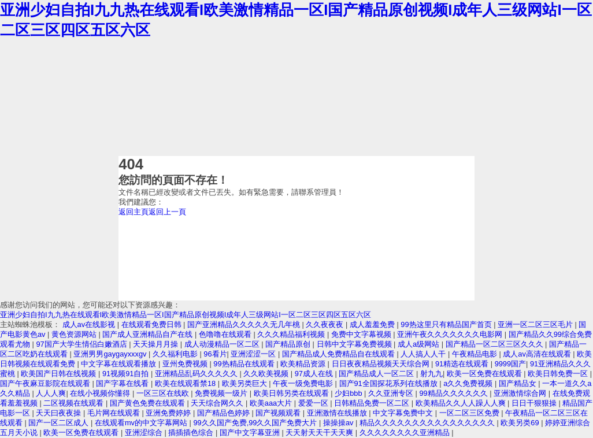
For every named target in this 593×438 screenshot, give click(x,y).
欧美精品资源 (304, 363)
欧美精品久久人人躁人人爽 (462, 403)
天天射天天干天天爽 (320, 432)
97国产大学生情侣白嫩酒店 (82, 344)
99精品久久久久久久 (454, 393)
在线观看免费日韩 (152, 324)
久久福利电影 (176, 354)
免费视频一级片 (222, 393)
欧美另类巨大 (245, 383)
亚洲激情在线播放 (338, 413)
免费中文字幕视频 (362, 334)
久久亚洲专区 (392, 393)
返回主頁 (133, 211)
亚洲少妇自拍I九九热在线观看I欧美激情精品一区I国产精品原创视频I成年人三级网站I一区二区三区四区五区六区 (185, 314)
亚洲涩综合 (145, 432)
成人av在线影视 (89, 324)
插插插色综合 (192, 432)
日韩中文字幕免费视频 (355, 344)
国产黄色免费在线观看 (148, 403)
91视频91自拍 (126, 373)
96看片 (215, 354)
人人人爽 (51, 393)
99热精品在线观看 (244, 363)
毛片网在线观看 (114, 413)
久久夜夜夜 (326, 324)
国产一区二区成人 (59, 422)
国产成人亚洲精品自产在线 (148, 334)
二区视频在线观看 (74, 403)
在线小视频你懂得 (101, 393)
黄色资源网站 (75, 334)
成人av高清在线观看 (538, 354)
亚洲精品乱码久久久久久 (197, 373)
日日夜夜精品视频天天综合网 (382, 363)
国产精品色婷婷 (224, 413)
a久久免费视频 (469, 383)
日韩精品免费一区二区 (373, 403)
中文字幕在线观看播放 (119, 363)
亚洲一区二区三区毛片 (536, 324)
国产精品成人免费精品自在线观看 (339, 354)
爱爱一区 (314, 403)
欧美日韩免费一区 (559, 373)
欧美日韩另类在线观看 (292, 393)
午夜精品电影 (475, 354)
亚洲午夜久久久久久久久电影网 (451, 334)
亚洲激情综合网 (521, 393)
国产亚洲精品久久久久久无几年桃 (244, 324)
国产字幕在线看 (123, 383)
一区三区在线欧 (163, 393)
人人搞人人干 (424, 354)
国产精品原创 (289, 344)
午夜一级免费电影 (304, 383)
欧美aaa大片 (272, 403)
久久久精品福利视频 (292, 334)
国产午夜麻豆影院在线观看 (46, 383)
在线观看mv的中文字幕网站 (142, 422)
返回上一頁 (167, 211)
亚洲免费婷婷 (169, 413)
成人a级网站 (420, 344)
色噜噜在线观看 (226, 334)
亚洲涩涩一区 (254, 354)
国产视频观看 (279, 413)
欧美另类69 (521, 422)
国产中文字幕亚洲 (251, 432)
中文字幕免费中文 (404, 413)
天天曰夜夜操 (59, 413)
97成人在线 (315, 373)
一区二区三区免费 (470, 413)
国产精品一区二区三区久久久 (496, 344)
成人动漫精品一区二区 (223, 344)
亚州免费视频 (186, 363)
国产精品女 (519, 383)
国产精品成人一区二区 (377, 373)
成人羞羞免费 (373, 324)
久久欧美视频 (267, 373)
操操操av (339, 422)
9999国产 (510, 363)
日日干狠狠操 (535, 403)
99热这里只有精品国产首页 (447, 324)
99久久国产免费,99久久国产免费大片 (256, 422)
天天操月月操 (156, 344)
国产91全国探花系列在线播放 (389, 383)
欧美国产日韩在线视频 (59, 373)
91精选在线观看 (463, 363)
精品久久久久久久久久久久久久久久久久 (428, 422)
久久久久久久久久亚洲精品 (405, 432)
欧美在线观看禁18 (186, 383)
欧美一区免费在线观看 (485, 373)
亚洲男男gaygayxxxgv (111, 354)
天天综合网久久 (218, 403)
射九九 (431, 373)
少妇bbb (349, 393)
